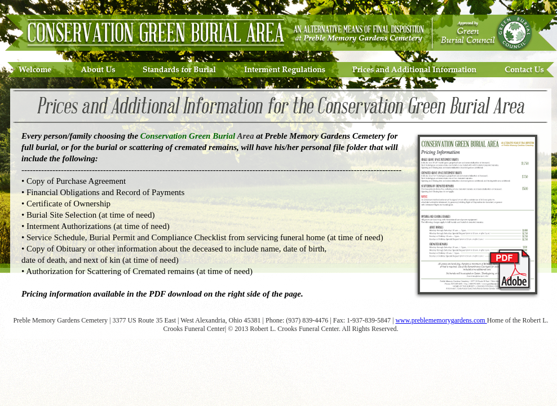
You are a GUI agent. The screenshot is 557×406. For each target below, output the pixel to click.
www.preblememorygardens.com (441, 320)
